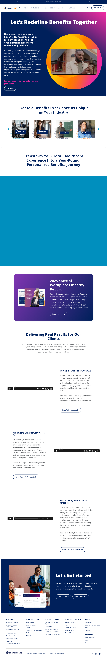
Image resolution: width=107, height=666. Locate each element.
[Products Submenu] (28, 8)
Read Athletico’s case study (72, 550)
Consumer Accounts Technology (11, 625)
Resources (49, 8)
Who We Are (88, 622)
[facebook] (89, 654)
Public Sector (29, 633)
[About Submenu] (65, 8)
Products (22, 8)
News (86, 627)
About (60, 8)
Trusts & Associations (71, 633)
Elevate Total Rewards (51, 629)
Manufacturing (69, 630)
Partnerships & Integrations (34, 630)
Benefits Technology (12, 622)
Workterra (9, 641)
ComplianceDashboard (13, 643)
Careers (72, 8)
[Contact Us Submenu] (102, 8)
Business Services (70, 622)
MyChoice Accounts (12, 638)
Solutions (35, 8)
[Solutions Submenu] (41, 8)
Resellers (28, 635)
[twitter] (92, 654)
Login (86, 8)
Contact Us (97, 8)
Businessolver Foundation (92, 625)
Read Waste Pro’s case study (26, 477)
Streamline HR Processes (52, 634)
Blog (86, 640)
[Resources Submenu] (54, 8)
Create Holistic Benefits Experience (51, 623)
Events (87, 643)
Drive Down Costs (50, 626)
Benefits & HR (30, 622)
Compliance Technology (13, 629)
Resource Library (90, 637)
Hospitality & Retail (70, 627)
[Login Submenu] (89, 7)
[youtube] (100, 654)
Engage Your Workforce (52, 632)
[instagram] (96, 654)
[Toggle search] (79, 7)
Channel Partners (31, 625)
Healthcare (68, 625)
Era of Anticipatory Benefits (53, 2)
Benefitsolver (10, 636)
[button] (17, 1)
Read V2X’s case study (70, 410)
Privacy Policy (60, 653)
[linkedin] (85, 654)
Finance (28, 627)
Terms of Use (52, 653)
